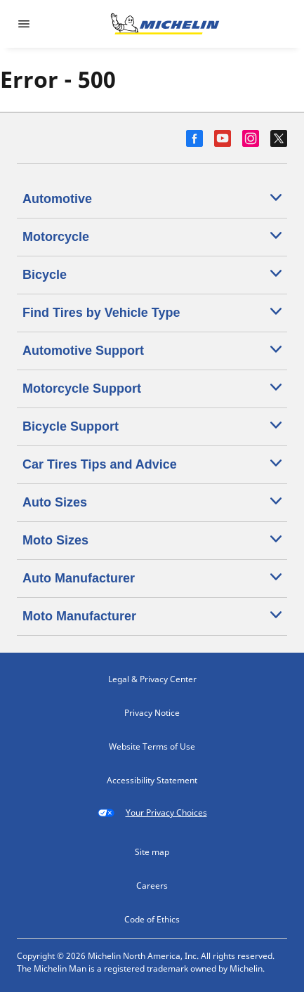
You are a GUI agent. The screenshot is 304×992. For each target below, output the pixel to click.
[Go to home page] (165, 24)
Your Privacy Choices (152, 812)
